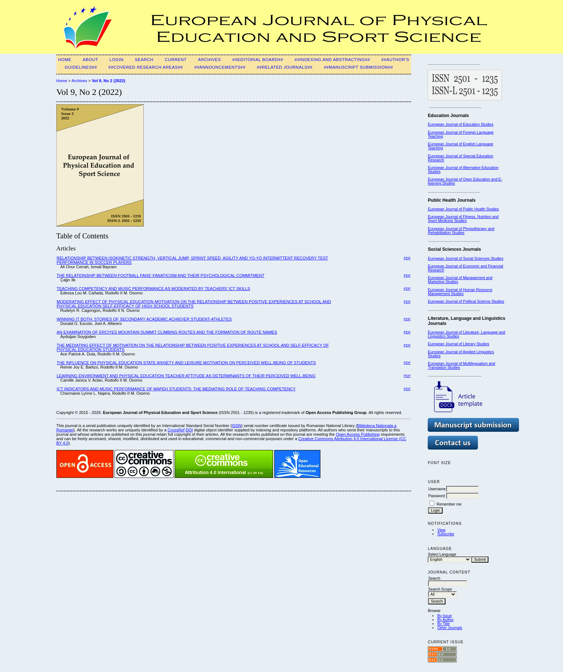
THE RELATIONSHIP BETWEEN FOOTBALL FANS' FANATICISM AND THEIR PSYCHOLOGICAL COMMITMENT (160, 275)
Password (436, 496)
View (441, 530)
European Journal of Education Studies (460, 124)
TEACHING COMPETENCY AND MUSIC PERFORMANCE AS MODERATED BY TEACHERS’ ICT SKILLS (153, 288)
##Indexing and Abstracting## (332, 59)
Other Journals (449, 628)
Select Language (442, 554)
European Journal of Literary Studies (458, 344)
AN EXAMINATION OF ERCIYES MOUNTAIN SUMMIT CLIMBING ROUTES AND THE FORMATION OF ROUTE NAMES (167, 332)
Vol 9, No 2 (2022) (108, 81)
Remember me (449, 504)
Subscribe (445, 534)
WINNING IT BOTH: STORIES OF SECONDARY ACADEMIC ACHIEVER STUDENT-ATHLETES (144, 319)
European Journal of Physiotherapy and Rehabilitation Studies (461, 231)
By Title (443, 624)
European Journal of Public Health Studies (463, 209)
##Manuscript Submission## (358, 67)
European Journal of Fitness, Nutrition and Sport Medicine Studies (463, 219)
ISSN (236, 425)
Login (116, 59)
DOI (189, 430)
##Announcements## (219, 67)
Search (144, 59)
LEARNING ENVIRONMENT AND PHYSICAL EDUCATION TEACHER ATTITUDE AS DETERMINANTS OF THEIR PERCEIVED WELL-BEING (186, 376)
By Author (445, 620)
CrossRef (176, 430)
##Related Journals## (284, 67)
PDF (407, 258)
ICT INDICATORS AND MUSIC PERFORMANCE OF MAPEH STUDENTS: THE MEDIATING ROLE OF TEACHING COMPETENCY (176, 389)
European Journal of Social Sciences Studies (465, 259)
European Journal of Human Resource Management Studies (460, 292)
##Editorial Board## (257, 59)
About (90, 59)
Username (437, 489)
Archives (209, 59)
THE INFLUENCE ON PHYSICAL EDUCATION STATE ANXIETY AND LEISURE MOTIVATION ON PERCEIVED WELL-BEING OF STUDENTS (186, 363)
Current (176, 59)
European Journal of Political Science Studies (466, 301)
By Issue (444, 616)
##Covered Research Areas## (145, 67)
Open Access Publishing (358, 434)
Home (65, 59)
